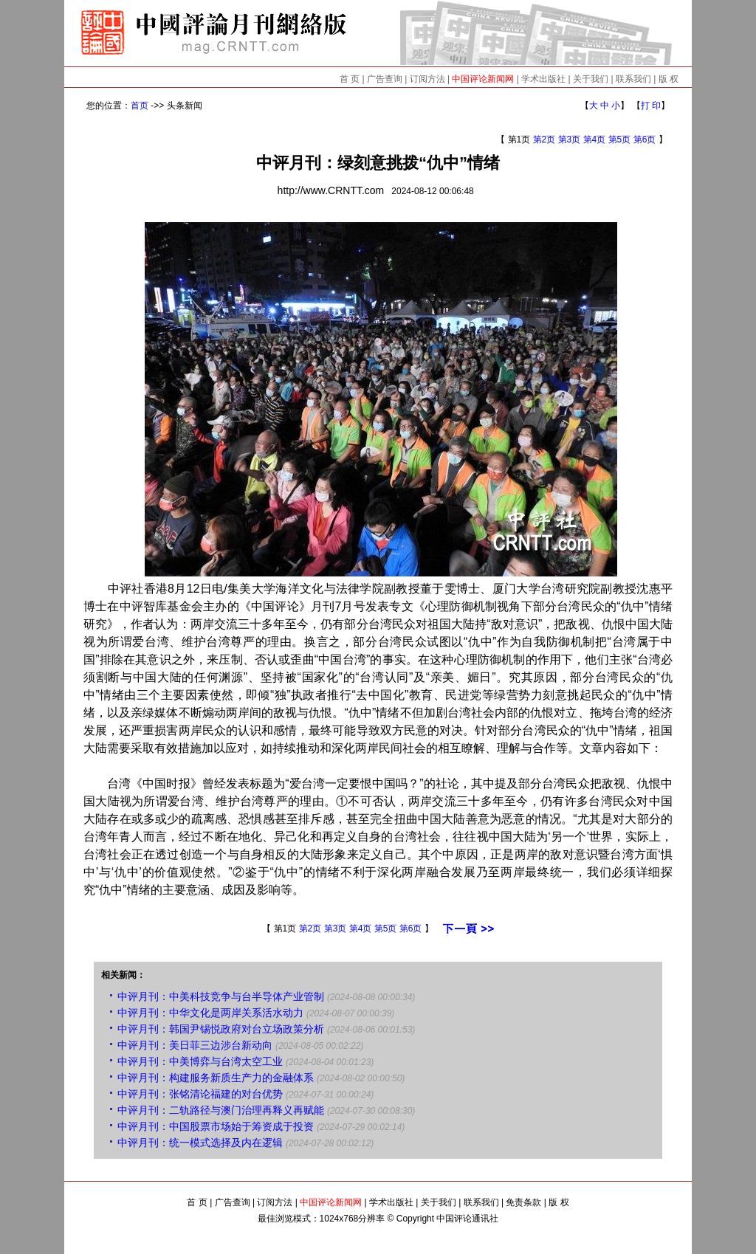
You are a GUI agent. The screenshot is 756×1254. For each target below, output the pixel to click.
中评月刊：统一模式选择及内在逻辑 (200, 1142)
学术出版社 (543, 79)
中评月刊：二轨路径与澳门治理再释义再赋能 (220, 1110)
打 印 (651, 105)
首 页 (350, 79)
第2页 (544, 139)
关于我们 (590, 79)
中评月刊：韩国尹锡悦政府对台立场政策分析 (220, 1029)
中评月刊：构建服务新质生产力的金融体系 (215, 1078)
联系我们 (633, 79)
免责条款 (523, 1202)
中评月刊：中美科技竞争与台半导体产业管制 (220, 996)
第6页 (644, 139)
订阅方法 (427, 79)
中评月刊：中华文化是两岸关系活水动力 (210, 1013)
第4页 (594, 139)
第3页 (569, 139)
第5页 (619, 139)
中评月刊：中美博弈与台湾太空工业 (200, 1061)
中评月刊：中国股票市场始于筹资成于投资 (215, 1126)
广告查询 (384, 79)
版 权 (668, 79)
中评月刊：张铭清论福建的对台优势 (200, 1094)
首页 (139, 105)
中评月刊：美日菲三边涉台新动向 (194, 1045)
